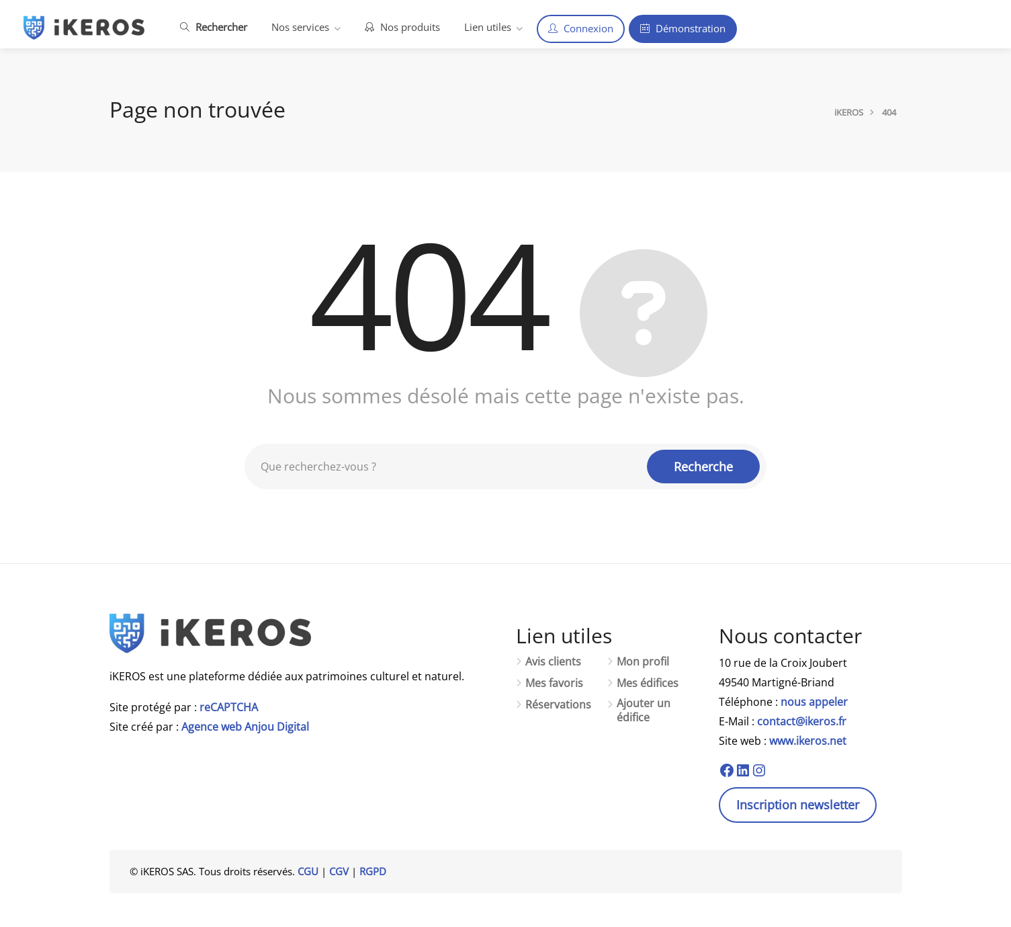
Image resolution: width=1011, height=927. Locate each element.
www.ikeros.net (807, 740)
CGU (308, 871)
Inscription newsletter (797, 805)
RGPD (372, 871)
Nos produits (402, 27)
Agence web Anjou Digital (245, 726)
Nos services (300, 27)
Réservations (558, 705)
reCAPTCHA (229, 707)
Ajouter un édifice (643, 710)
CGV (339, 871)
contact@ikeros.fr (801, 721)
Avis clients (553, 662)
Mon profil (643, 662)
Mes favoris (554, 683)
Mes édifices (647, 683)
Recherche (703, 466)
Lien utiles (487, 27)
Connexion (580, 28)
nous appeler (814, 701)
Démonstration (683, 28)
